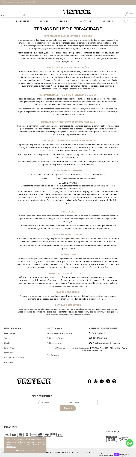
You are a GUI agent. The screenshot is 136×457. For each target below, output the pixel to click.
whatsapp (89, 381)
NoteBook (108, 21)
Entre (124, 1)
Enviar (98, 402)
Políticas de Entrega (55, 338)
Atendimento (129, 443)
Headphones (22, 21)
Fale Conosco (53, 355)
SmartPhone (85, 21)
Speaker (44, 21)
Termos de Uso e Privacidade (59, 333)
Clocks (63, 21)
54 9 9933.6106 (97, 333)
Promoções (9, 362)
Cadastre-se (107, 3)
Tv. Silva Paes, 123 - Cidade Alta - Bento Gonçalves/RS (108, 349)
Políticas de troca (54, 343)
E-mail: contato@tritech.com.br (104, 343)
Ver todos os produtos (14, 357)
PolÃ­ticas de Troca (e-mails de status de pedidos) (71, 349)
